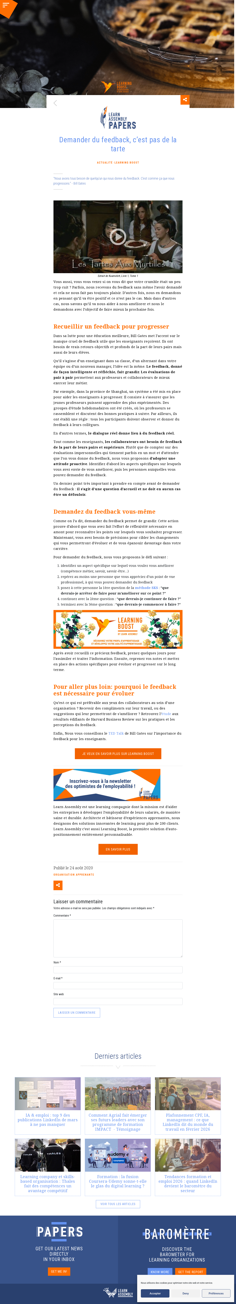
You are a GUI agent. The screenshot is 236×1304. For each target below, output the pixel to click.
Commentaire (62, 915)
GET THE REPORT (190, 1272)
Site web (58, 994)
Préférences (216, 1293)
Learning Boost (126, 162)
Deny (186, 1293)
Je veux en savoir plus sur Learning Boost (118, 754)
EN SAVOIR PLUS (118, 849)
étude (166, 714)
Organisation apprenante (73, 874)
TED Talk (116, 733)
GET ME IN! (59, 1271)
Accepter (155, 1293)
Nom (57, 962)
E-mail (58, 978)
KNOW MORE (160, 1272)
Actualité (105, 162)
